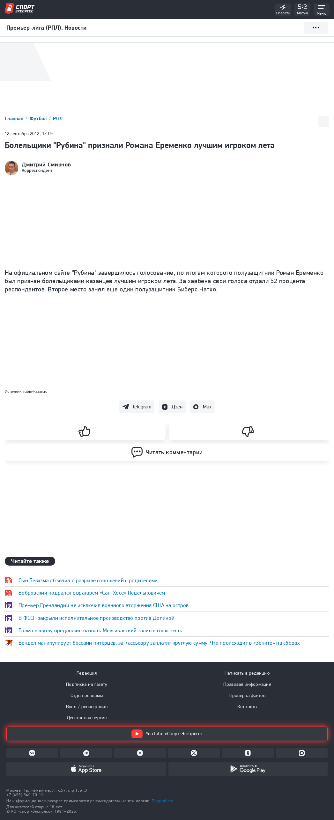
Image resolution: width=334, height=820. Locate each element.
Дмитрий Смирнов (46, 164)
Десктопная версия (87, 718)
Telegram (141, 407)
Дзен (177, 407)
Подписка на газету (86, 684)
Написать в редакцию (247, 673)
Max (207, 407)
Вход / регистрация (87, 706)
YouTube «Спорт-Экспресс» (167, 733)
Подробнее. (163, 800)
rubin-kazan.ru (35, 391)
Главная (15, 118)
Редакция (87, 673)
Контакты (247, 706)
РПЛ (58, 118)
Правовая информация (247, 684)
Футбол (39, 118)
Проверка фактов (247, 695)
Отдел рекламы (87, 695)
